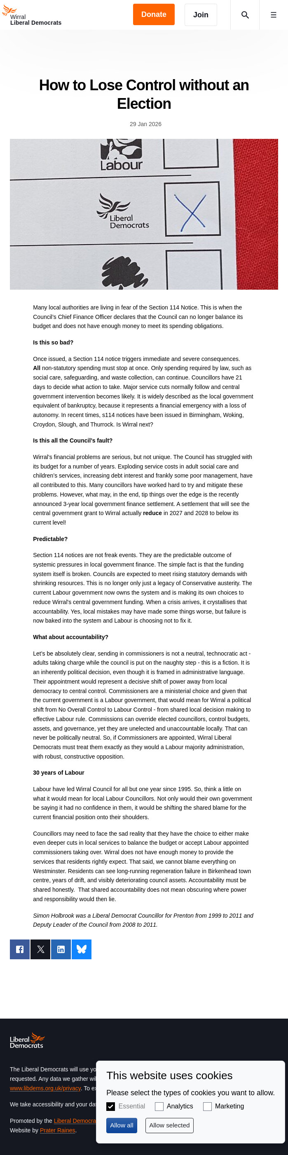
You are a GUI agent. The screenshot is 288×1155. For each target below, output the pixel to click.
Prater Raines (57, 1130)
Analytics (180, 1106)
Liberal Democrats (77, 1121)
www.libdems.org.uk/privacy (45, 1088)
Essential (131, 1106)
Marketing (229, 1106)
